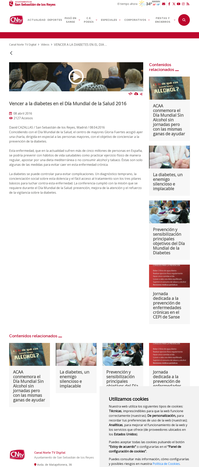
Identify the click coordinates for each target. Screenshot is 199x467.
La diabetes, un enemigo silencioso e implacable (167, 163)
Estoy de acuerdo (123, 454)
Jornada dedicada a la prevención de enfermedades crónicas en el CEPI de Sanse (167, 287)
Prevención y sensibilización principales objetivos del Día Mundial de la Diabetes (169, 223)
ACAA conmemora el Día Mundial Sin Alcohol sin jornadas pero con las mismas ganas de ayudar (169, 101)
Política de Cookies (166, 445)
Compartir (141, 75)
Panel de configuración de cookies (162, 454)
